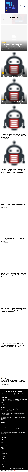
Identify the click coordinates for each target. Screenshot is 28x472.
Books (3, 99)
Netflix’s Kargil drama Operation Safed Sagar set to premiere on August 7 (13, 205)
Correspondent (3, 348)
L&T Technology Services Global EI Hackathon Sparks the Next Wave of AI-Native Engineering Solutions (13, 345)
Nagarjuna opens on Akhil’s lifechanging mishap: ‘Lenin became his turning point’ (13, 418)
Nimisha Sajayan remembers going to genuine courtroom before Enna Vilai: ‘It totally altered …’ (13, 136)
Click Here (14, 470)
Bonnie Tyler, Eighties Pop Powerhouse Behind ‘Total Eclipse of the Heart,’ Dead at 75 (13, 275)
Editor (2, 138)
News (2, 377)
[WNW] (10, 391)
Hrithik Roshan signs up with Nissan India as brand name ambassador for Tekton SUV (12, 240)
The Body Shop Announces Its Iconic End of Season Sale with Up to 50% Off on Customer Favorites (13, 310)
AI (1, 342)
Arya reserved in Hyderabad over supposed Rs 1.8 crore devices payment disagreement (12, 414)
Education (3, 42)
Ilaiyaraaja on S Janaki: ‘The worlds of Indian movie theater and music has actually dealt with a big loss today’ (13, 171)
